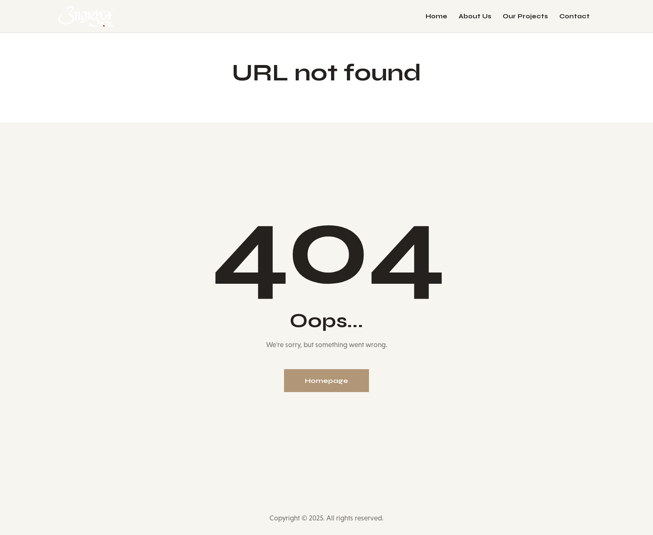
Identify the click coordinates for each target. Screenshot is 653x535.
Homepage (326, 381)
